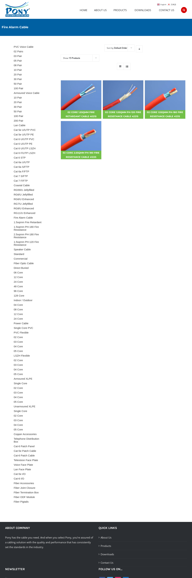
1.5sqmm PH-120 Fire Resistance (26, 243)
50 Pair (18, 83)
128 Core (19, 295)
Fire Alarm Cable (23, 217)
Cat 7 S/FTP (21, 176)
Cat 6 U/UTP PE (23, 143)
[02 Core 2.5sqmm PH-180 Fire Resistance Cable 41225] (81, 136)
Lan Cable (19, 125)
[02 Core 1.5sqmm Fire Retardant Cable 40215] (81, 95)
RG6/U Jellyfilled (23, 194)
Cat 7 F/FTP (21, 180)
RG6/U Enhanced (24, 199)
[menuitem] (87, 9)
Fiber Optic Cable (24, 263)
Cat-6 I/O (19, 478)
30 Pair (18, 79)
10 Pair (18, 69)
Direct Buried (21, 267)
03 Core (18, 341)
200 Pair (18, 120)
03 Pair (18, 56)
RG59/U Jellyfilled (24, 189)
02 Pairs (18, 51)
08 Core (18, 309)
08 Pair (18, 65)
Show (71, 58)
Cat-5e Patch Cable (25, 450)
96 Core (18, 291)
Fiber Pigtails (21, 501)
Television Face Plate (26, 460)
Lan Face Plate (22, 469)
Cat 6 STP (20, 157)
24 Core (18, 281)
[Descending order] (139, 48)
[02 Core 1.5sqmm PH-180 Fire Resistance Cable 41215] (165, 95)
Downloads (107, 554)
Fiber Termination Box (26, 492)
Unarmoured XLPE (24, 406)
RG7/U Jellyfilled (23, 203)
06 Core (18, 272)
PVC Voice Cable (23, 46)
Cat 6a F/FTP (21, 171)
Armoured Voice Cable (26, 92)
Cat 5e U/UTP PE (24, 134)
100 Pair (18, 88)
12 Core (18, 277)
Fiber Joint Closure (24, 487)
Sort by (117, 48)
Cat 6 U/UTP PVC (24, 139)
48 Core (18, 286)
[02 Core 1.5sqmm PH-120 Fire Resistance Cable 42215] (123, 95)
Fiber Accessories (24, 483)
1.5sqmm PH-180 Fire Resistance (26, 228)
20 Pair (18, 74)
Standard (19, 254)
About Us (106, 537)
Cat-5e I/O (20, 473)
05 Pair (18, 60)
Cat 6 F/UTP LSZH (24, 153)
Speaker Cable (22, 249)
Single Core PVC (23, 327)
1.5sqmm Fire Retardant (27, 222)
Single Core (20, 383)
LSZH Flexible (22, 355)
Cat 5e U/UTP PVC (25, 129)
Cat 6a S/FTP (21, 166)
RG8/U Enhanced (24, 208)
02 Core (18, 337)
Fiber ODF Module (24, 497)
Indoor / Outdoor (23, 300)
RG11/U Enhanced (24, 213)
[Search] (184, 9)
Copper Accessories (25, 434)
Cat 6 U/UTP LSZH (24, 148)
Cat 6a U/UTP (22, 162)
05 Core (18, 351)
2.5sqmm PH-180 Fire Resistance (26, 236)
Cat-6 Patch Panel (24, 446)
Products (106, 546)
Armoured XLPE (23, 378)
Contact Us (107, 562)
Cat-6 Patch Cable (24, 455)
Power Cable (21, 323)
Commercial (20, 258)
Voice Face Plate (23, 464)
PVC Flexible (21, 332)
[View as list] (127, 66)
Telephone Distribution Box (26, 440)
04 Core (18, 304)
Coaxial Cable (22, 185)
